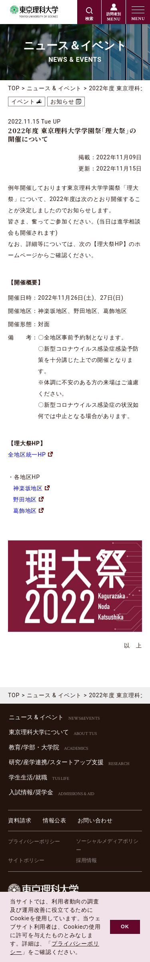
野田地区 (28, 499)
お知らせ (62, 101)
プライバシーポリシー (34, 841)
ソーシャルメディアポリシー (107, 845)
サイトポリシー (26, 860)
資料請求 (20, 820)
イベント (23, 101)
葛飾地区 (28, 510)
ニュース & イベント (54, 88)
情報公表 (54, 820)
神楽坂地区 (31, 488)
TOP (14, 88)
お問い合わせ (95, 820)
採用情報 (86, 860)
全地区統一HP (30, 454)
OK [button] (125, 927)
